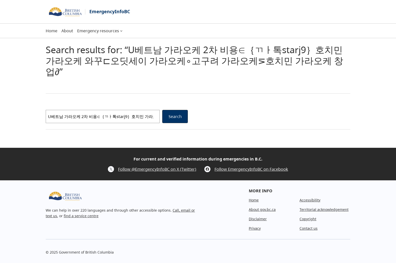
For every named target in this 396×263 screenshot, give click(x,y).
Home (254, 200)
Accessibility (310, 200)
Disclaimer (258, 218)
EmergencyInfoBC (109, 11)
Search (175, 116)
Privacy (255, 228)
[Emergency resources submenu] (121, 31)
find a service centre (81, 215)
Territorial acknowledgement (324, 209)
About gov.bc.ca (262, 209)
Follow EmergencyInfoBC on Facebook (251, 169)
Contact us (309, 228)
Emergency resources (98, 31)
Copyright (308, 218)
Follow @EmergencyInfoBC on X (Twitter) (157, 169)
